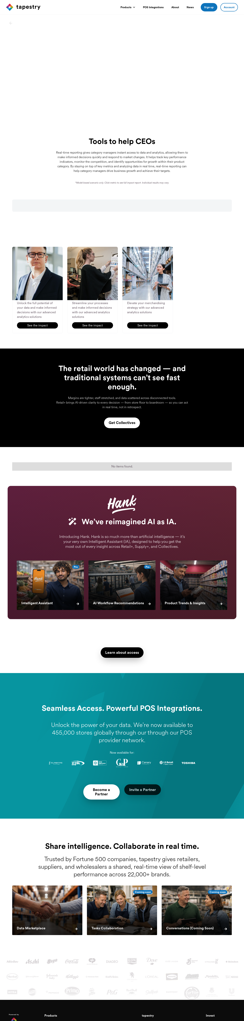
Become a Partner (96, 790)
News (190, 7)
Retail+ (48, 1018)
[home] (23, 7)
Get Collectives (122, 422)
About (175, 7)
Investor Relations (216, 1018)
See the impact (37, 325)
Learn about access (122, 652)
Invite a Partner (148, 790)
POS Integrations (153, 7)
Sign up (209, 7)
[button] (128, 7)
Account (229, 7)
